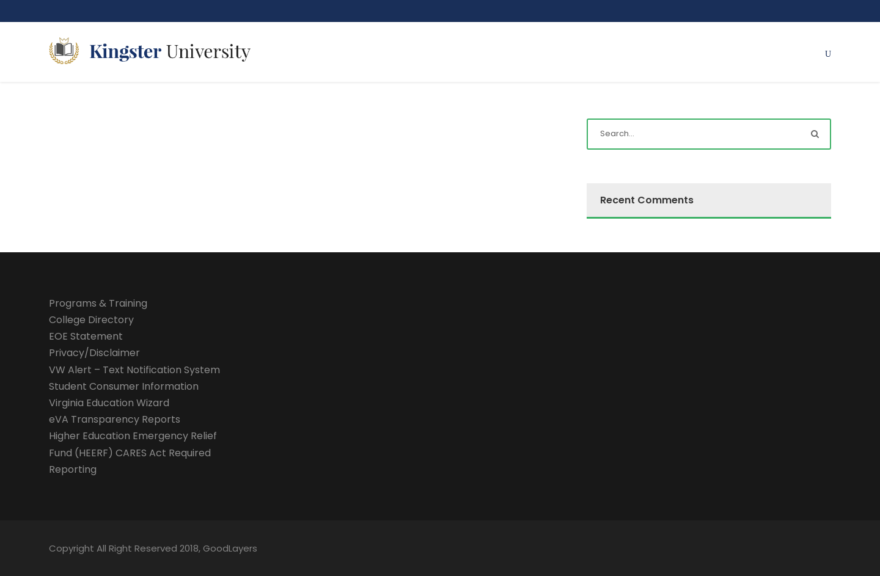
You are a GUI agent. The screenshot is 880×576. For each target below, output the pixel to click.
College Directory (91, 320)
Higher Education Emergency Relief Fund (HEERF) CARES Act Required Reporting (133, 452)
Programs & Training (98, 303)
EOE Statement (86, 336)
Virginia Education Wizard (109, 403)
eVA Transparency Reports (114, 419)
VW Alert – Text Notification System (134, 370)
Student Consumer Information (124, 386)
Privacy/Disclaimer (94, 353)
